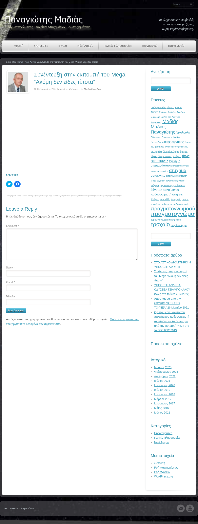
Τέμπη (97, 195)
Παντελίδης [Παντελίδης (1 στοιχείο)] (156, 142)
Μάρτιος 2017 (163, 399)
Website (10, 296)
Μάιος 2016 (161, 407)
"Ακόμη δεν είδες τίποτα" (17, 195)
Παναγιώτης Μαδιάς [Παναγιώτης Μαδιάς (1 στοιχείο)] (170, 137)
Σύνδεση (159, 463)
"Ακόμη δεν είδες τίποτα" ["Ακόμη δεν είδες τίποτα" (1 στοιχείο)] (162, 107)
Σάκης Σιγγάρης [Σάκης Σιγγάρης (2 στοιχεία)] (173, 141)
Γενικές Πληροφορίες (118, 45)
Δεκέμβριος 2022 (165, 376)
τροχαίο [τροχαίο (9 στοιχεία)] (160, 224)
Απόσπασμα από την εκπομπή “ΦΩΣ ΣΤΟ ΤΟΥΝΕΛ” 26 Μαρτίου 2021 (171, 303)
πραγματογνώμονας (68, 195)
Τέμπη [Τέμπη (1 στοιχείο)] (188, 142)
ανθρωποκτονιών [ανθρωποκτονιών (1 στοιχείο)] (180, 165)
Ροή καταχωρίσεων (166, 467)
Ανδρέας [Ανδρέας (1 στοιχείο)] (172, 112)
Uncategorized (163, 433)
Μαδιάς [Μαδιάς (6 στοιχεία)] (170, 121)
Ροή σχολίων (162, 472)
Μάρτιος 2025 (163, 367)
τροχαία (103, 195)
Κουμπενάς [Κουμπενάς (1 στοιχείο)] (156, 122)
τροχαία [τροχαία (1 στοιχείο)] (177, 220)
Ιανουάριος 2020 (164, 385)
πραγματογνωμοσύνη (85, 195)
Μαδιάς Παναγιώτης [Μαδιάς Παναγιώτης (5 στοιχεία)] (163, 129)
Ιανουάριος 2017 (164, 403)
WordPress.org (163, 476)
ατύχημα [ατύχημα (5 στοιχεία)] (177, 170)
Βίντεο (62, 45)
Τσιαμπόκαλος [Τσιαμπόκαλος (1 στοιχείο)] (165, 156)
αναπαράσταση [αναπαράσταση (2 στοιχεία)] (161, 165)
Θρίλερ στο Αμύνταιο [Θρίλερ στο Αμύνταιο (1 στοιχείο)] (170, 117)
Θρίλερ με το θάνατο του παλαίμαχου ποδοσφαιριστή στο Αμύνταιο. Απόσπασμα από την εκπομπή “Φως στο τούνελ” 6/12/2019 (171, 321)
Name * (10, 267)
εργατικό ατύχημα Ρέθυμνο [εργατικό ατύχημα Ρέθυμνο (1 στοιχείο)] (172, 185)
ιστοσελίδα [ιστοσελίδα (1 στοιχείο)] (165, 199)
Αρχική (18, 45)
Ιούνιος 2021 (162, 380)
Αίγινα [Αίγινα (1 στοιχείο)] (164, 112)
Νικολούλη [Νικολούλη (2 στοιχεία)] (183, 132)
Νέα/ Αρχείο (85, 45)
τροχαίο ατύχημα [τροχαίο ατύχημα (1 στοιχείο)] (179, 225)
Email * (10, 282)
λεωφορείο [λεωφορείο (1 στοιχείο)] (176, 199)
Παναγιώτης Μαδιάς (50, 195)
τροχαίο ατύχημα (114, 195)
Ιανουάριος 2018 (164, 394)
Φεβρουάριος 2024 (166, 371)
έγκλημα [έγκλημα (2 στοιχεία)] (174, 161)
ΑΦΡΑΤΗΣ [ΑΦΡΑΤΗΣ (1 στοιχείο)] (156, 112)
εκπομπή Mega (34, 195)
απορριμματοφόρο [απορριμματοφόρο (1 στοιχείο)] (159, 171)
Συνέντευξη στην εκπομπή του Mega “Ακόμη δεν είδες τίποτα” (171, 276)
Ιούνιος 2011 (162, 412)
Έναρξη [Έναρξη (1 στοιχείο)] (178, 107)
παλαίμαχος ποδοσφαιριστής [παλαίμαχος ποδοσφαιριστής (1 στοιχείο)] (175, 204)
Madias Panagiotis (92, 89)
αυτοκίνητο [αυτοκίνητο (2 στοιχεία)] (158, 175)
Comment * (12, 225)
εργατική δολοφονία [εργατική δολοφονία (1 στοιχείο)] (166, 180)
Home (20, 62)
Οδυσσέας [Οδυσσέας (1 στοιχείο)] (156, 137)
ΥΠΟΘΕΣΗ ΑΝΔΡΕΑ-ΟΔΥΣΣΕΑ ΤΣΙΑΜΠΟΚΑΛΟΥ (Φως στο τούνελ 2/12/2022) (172, 289)
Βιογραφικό (149, 45)
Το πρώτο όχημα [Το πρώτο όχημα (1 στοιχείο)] (171, 151)
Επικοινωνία (176, 45)
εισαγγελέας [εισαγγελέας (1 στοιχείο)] (172, 176)
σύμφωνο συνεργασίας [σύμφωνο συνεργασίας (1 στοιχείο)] (162, 220)
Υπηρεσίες (41, 45)
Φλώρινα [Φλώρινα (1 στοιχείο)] (177, 156)
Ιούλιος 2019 (162, 389)
